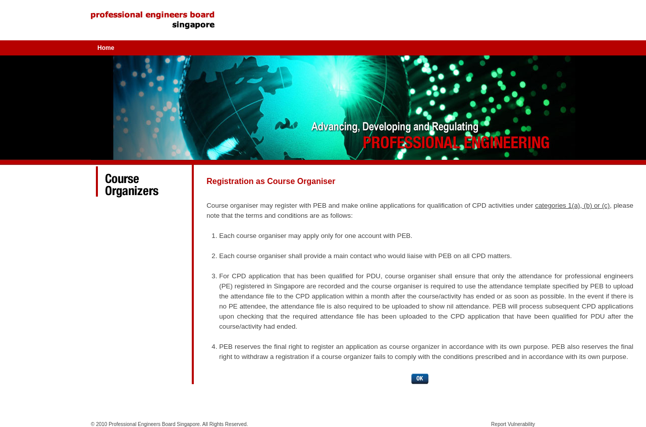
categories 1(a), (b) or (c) (572, 205)
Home (105, 47)
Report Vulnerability (513, 424)
